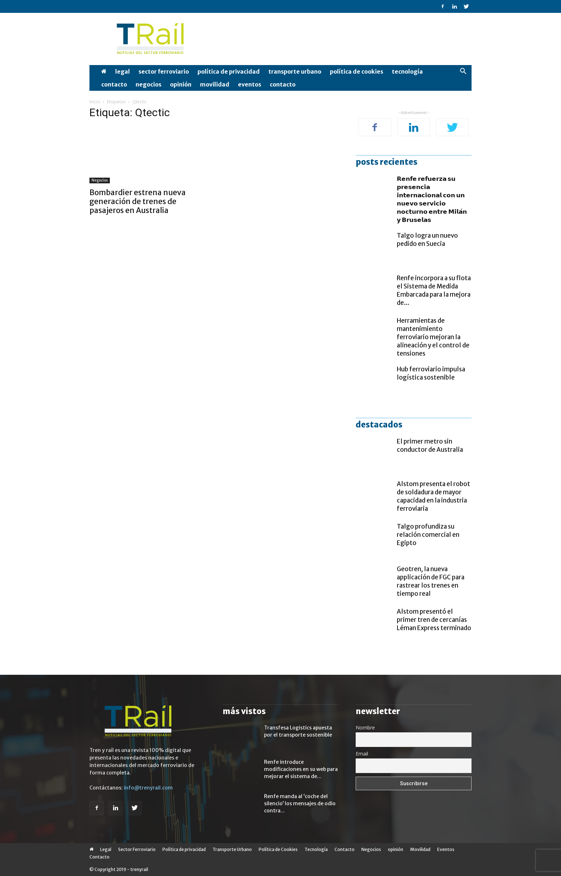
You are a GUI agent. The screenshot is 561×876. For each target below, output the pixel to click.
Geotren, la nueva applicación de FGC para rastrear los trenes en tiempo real (430, 581)
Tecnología (407, 71)
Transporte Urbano (294, 71)
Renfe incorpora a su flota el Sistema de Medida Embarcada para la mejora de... (434, 290)
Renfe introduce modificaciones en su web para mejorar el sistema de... (301, 769)
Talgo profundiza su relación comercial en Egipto (428, 535)
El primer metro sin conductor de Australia (430, 445)
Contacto (114, 84)
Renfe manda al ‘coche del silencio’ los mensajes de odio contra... (300, 803)
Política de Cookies (356, 71)
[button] (463, 72)
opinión (180, 84)
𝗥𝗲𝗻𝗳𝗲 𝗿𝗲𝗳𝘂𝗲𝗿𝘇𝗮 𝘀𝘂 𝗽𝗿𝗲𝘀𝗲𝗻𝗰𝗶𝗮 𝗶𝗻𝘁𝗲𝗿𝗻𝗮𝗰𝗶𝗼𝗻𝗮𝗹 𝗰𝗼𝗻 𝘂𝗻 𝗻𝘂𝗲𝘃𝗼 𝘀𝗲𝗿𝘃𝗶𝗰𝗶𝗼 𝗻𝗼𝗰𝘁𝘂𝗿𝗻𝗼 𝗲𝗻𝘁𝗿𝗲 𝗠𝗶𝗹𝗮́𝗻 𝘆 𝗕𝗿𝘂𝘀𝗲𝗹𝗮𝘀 (432, 199)
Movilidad (214, 84)
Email (362, 753)
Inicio (94, 102)
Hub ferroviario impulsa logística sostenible (431, 373)
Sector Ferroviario (163, 71)
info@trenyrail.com (148, 788)
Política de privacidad (228, 71)
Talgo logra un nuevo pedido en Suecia (427, 240)
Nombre (365, 727)
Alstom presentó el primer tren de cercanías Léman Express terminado (434, 620)
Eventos (249, 84)
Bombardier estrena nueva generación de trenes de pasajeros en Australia (137, 201)
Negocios (148, 84)
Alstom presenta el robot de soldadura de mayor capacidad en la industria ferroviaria (433, 496)
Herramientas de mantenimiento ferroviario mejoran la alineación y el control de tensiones (433, 337)
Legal (122, 71)
